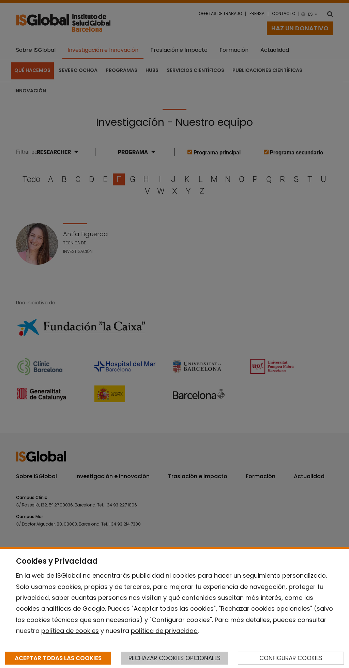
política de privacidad (164, 630)
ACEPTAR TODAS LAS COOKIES (58, 658)
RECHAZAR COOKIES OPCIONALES (174, 658)
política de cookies (70, 630)
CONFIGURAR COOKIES (290, 658)
